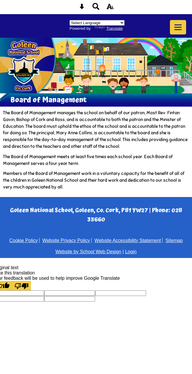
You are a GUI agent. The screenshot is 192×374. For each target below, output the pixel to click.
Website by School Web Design (88, 251)
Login (131, 251)
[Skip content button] (81, 8)
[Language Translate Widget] (97, 23)
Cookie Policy (23, 240)
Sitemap (174, 240)
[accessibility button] (110, 8)
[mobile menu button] (178, 27)
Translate (109, 28)
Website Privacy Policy (66, 240)
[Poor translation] (21, 285)
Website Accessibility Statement (128, 240)
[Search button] (96, 8)
